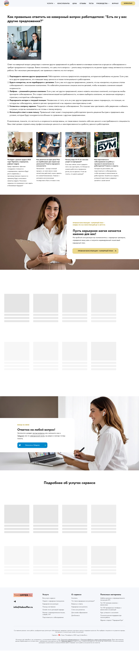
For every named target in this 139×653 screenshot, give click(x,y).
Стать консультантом (78, 612)
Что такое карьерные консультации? (83, 603)
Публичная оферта (66, 643)
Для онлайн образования (79, 615)
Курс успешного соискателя (109, 615)
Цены (74, 3)
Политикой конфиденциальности (70, 642)
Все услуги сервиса (48, 600)
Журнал (115, 3)
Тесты (91, 3)
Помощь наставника (48, 609)
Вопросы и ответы (77, 606)
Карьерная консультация (50, 606)
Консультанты (63, 3)
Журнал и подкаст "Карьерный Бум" (111, 623)
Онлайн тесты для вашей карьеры (53, 612)
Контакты (74, 600)
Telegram (20, 440)
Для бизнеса (75, 618)
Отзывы (83, 3)
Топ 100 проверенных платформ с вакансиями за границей (111, 611)
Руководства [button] (102, 3)
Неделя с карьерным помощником (53, 603)
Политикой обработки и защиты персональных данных (96, 642)
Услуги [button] (50, 3)
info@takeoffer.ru (23, 609)
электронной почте (37, 440)
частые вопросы (38, 437)
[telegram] (15, 604)
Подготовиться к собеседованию (53, 620)
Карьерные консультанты (79, 609)
